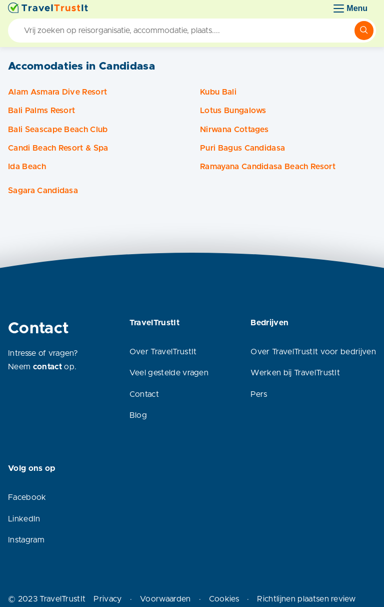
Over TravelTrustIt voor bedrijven (313, 352)
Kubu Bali (218, 92)
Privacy (108, 599)
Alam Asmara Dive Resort (57, 92)
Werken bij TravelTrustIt (295, 373)
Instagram (26, 540)
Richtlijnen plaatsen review (306, 599)
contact (47, 367)
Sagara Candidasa (43, 191)
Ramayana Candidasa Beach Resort (268, 167)
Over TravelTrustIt (163, 352)
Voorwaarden (165, 599)
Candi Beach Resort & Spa (58, 148)
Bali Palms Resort (41, 111)
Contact (144, 394)
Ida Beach (27, 167)
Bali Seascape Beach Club (58, 130)
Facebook (27, 497)
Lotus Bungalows (233, 111)
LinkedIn (24, 519)
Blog (138, 415)
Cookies (224, 599)
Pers (258, 394)
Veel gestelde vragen (169, 373)
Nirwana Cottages (234, 130)
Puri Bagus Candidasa (242, 148)
